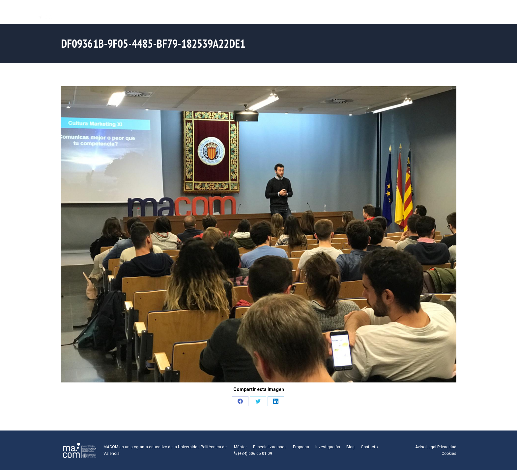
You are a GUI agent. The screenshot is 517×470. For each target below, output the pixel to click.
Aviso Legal (425, 447)
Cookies (449, 453)
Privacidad (446, 447)
